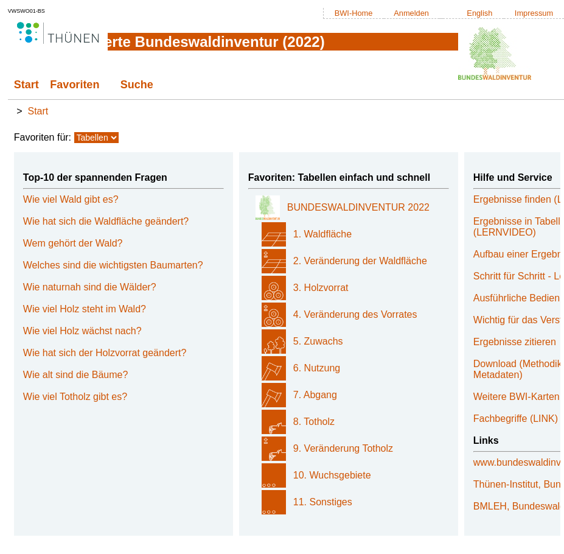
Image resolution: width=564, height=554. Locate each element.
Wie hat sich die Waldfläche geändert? (106, 221)
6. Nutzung (316, 368)
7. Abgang (315, 395)
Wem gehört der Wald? (73, 243)
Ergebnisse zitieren (514, 342)
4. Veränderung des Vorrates (355, 314)
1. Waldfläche (322, 234)
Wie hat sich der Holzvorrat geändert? (105, 353)
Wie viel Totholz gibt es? (75, 396)
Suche (136, 85)
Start (26, 85)
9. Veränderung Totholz (343, 448)
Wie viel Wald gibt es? (71, 199)
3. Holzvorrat (321, 287)
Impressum (534, 13)
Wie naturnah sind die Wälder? (89, 287)
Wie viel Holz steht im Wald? (84, 309)
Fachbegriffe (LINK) (515, 418)
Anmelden (411, 13)
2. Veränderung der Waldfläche (360, 261)
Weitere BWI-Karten (516, 396)
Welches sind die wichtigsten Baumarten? (113, 265)
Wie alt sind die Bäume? (75, 375)
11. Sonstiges (322, 502)
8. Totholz (314, 421)
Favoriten (74, 85)
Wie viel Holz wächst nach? (82, 331)
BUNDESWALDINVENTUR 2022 (358, 207)
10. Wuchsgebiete (332, 475)
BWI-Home (354, 13)
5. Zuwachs (318, 341)
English (479, 13)
